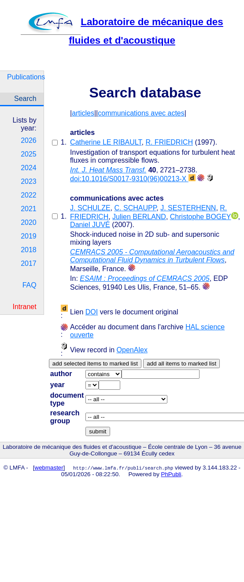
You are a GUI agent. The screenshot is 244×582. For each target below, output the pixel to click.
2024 (29, 168)
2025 (29, 154)
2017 (29, 263)
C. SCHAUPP (136, 208)
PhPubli (171, 474)
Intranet (24, 306)
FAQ (29, 285)
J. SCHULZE (90, 208)
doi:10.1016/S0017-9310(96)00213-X (133, 179)
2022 (29, 195)
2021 (29, 209)
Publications (25, 77)
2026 (29, 140)
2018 (29, 250)
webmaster (49, 467)
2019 (29, 236)
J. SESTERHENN (188, 208)
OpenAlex (132, 350)
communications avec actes (141, 113)
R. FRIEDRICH (169, 142)
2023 (29, 181)
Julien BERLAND (139, 216)
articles (83, 113)
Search (25, 98)
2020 (29, 222)
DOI (91, 312)
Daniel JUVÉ (90, 224)
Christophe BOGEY (200, 216)
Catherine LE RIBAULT (105, 142)
